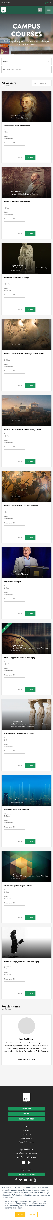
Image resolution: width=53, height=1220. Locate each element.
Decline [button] (32, 1214)
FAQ (26, 1126)
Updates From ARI (27, 1174)
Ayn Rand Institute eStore (26, 1153)
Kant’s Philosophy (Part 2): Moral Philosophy (21, 961)
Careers (26, 1130)
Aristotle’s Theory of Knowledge (16, 277)
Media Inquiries (26, 1119)
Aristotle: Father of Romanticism (17, 201)
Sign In (46, 2)
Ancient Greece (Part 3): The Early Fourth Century (24, 353)
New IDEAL (26, 1108)
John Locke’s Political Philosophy (17, 125)
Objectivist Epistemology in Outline (18, 885)
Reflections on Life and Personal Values (19, 733)
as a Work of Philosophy (19, 657)
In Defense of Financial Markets (16, 809)
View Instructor (26, 1059)
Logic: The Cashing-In (12, 581)
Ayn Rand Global (26, 1149)
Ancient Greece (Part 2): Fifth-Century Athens (22, 429)
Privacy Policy (26, 1138)
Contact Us (26, 1134)
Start (30, 157)
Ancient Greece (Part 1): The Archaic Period (21, 505)
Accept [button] (20, 1214)
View (20, 157)
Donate (26, 1113)
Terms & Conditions (26, 1142)
